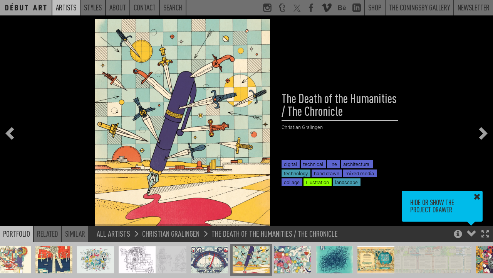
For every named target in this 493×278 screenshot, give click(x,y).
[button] (485, 234)
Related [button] (47, 234)
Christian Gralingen (171, 233)
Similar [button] (75, 234)
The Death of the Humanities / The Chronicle (274, 233)
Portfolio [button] (16, 234)
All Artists (113, 233)
